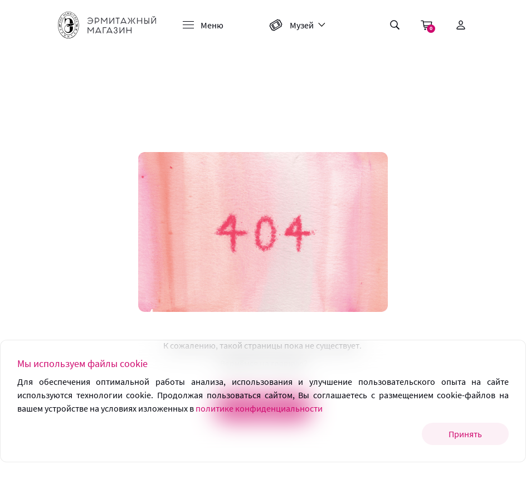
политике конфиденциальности (259, 408)
